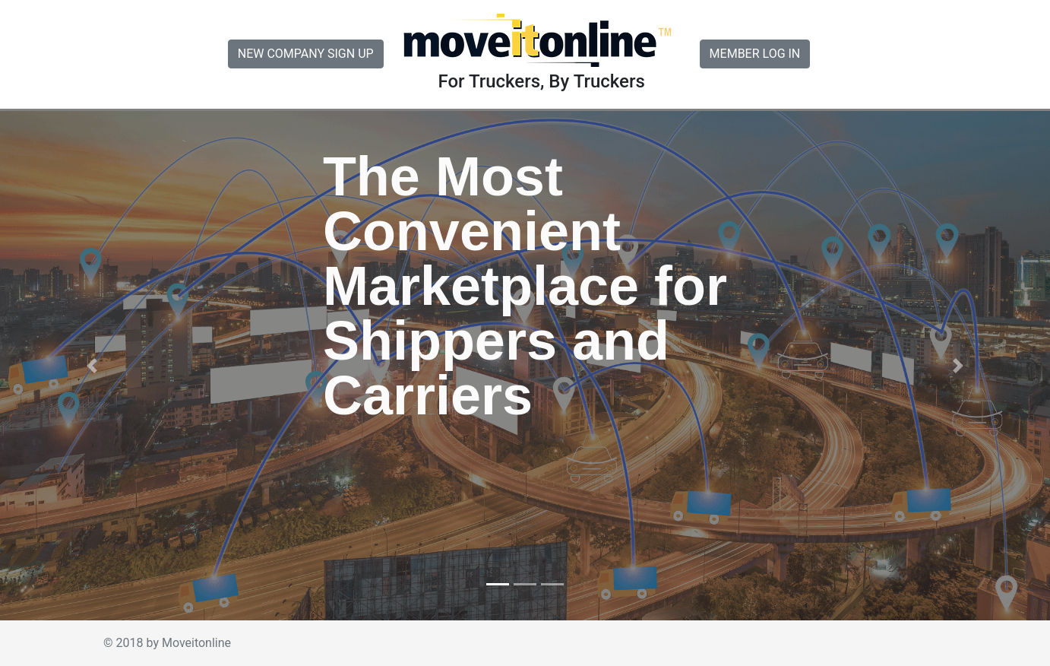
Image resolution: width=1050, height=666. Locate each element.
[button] (91, 365)
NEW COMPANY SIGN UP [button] (306, 53)
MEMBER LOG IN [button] (755, 53)
